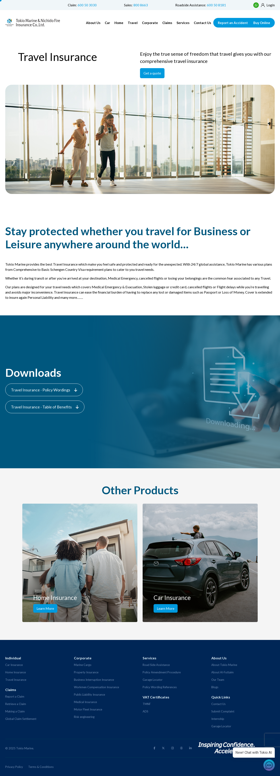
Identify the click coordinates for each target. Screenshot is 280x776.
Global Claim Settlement (20, 719)
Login (268, 5)
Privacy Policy (14, 767)
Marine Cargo (82, 665)
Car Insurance (14, 665)
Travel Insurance (15, 679)
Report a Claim (14, 696)
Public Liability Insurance (89, 694)
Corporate (150, 23)
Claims (167, 23)
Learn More (45, 608)
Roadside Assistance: (200, 5)
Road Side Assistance (156, 665)
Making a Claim (15, 711)
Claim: (82, 5)
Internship (217, 719)
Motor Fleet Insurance (88, 709)
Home (118, 23)
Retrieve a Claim (15, 704)
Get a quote (152, 73)
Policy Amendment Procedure (162, 672)
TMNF (147, 704)
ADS (145, 711)
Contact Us (202, 23)
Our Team (217, 679)
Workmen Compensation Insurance (96, 687)
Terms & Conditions (41, 767)
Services (183, 23)
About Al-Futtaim (222, 672)
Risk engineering (84, 717)
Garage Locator (153, 679)
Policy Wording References (160, 687)
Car (107, 23)
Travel (133, 23)
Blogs (214, 687)
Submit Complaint (222, 711)
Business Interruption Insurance (94, 679)
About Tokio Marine (224, 665)
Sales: (136, 5)
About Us (93, 23)
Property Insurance (86, 672)
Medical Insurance (85, 702)
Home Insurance (15, 672)
